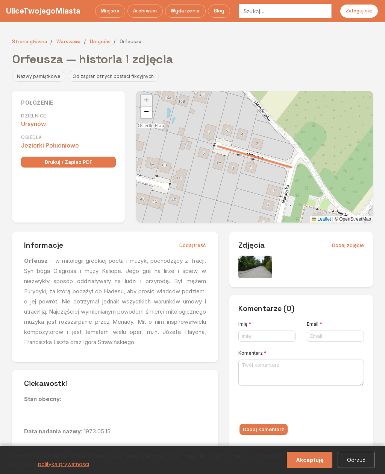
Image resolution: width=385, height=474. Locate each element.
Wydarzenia (185, 11)
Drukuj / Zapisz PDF (68, 162)
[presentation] (295, 406)
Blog (219, 11)
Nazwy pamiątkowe (39, 76)
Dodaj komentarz (263, 429)
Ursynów (33, 124)
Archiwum (145, 11)
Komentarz (252, 353)
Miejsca (110, 11)
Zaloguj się (359, 11)
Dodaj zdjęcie (348, 245)
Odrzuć (356, 460)
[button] (146, 101)
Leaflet (321, 219)
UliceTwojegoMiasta (43, 10)
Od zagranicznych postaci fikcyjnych (113, 76)
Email (314, 324)
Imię (244, 324)
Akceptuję (309, 460)
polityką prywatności (63, 464)
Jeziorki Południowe (50, 145)
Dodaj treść (192, 245)
